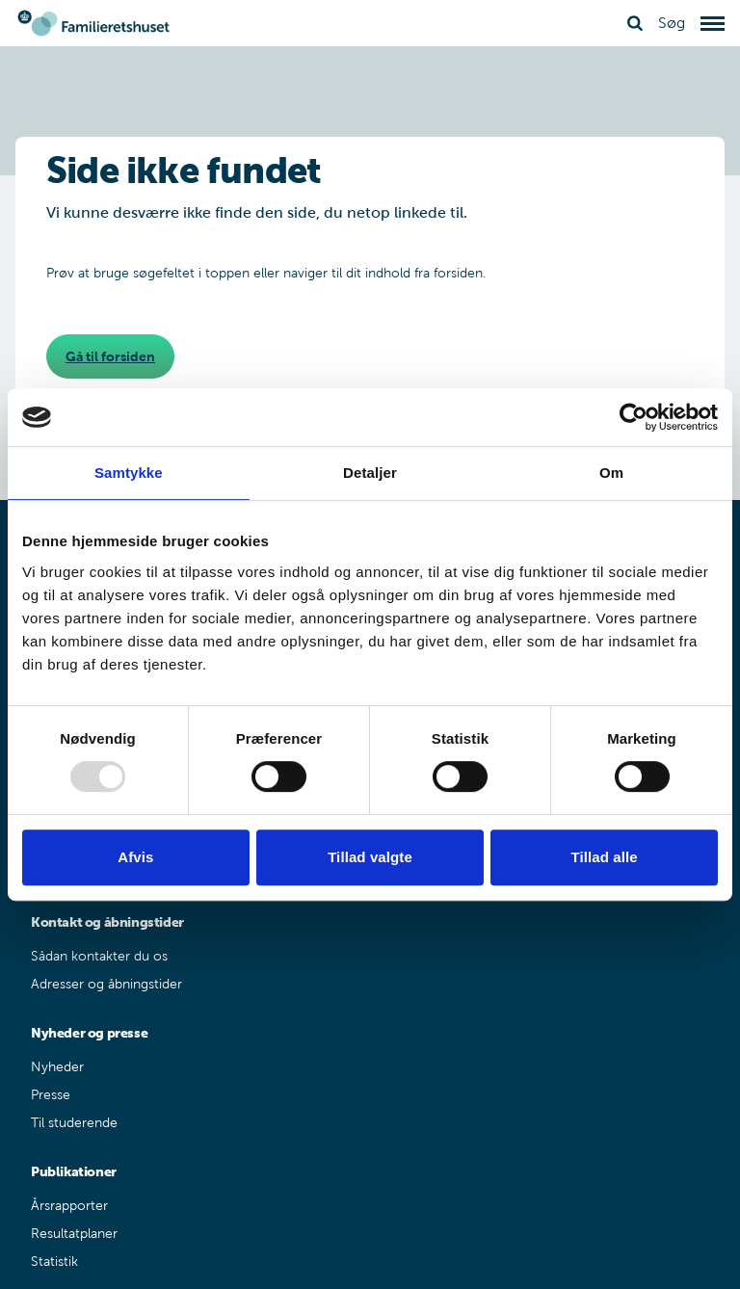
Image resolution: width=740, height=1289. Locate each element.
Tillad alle (604, 857)
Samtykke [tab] (128, 472)
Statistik (54, 1261)
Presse (50, 1095)
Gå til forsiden (110, 356)
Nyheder (57, 1067)
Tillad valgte (370, 857)
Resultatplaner (74, 1233)
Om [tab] (611, 472)
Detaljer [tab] (370, 472)
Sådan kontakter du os (99, 956)
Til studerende (74, 1123)
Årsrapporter (69, 1205)
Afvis (135, 857)
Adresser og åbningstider (106, 984)
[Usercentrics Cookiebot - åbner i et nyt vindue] (633, 417)
